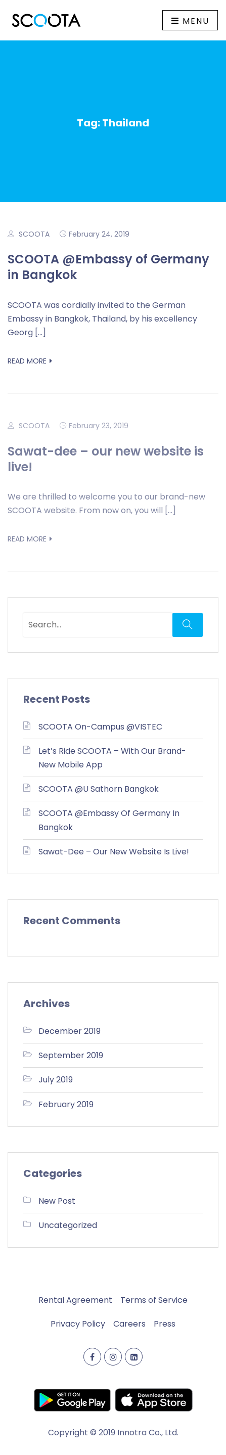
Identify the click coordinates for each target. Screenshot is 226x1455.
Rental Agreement (75, 1300)
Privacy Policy (78, 1324)
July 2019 (55, 1079)
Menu (190, 21)
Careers (129, 1324)
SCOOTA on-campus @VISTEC (100, 727)
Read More (30, 361)
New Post (56, 1201)
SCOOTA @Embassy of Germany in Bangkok (108, 267)
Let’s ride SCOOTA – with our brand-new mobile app (112, 757)
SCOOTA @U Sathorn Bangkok (98, 789)
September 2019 (70, 1055)
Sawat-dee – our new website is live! (106, 459)
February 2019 (66, 1104)
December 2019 (69, 1031)
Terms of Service (154, 1300)
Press (164, 1324)
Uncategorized (67, 1225)
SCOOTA (34, 234)
